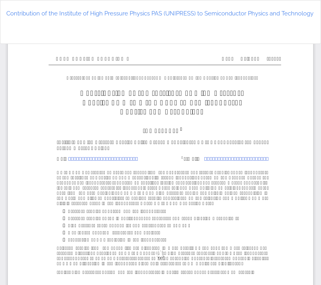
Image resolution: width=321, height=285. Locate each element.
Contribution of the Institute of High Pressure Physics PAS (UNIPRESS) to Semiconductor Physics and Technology (159, 13)
